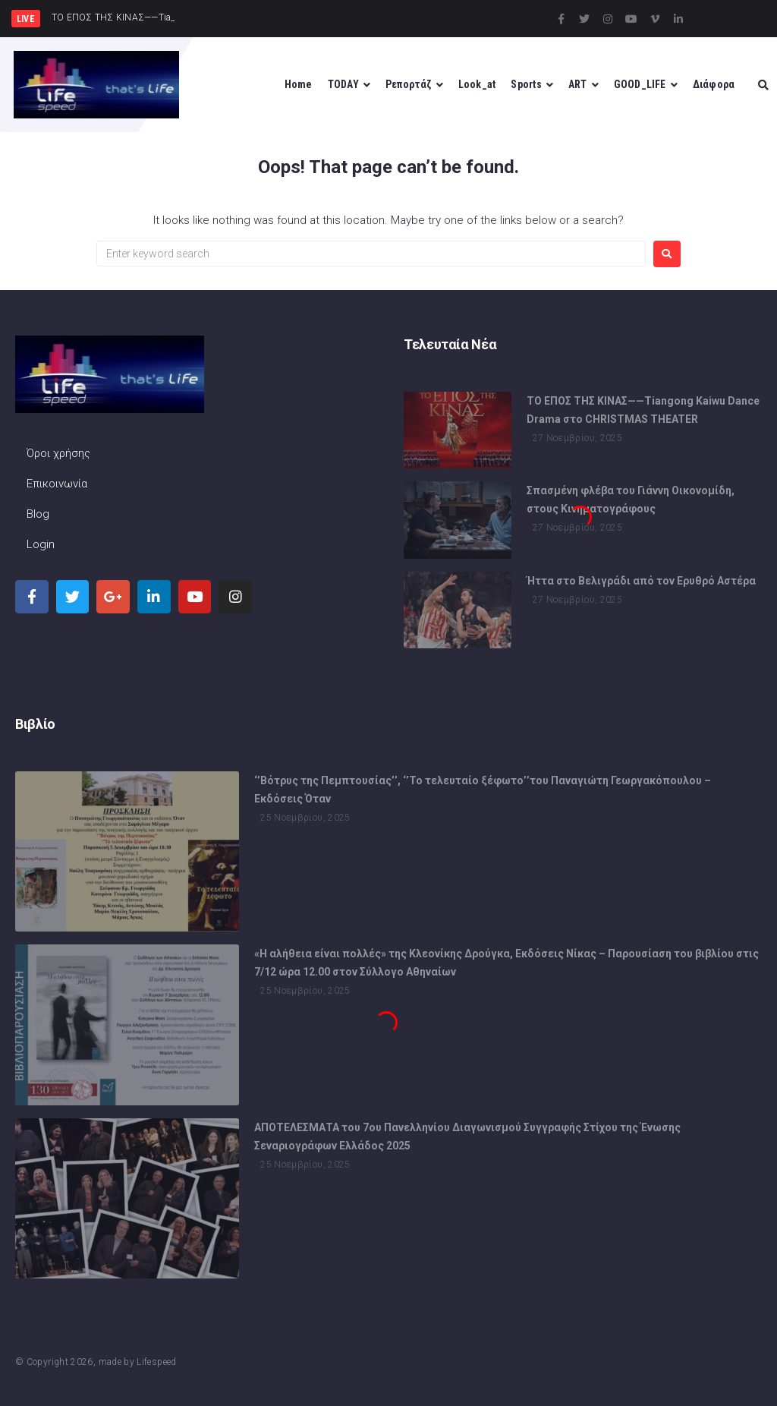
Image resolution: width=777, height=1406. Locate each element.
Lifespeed (156, 1362)
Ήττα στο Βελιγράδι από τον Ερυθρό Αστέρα (641, 581)
